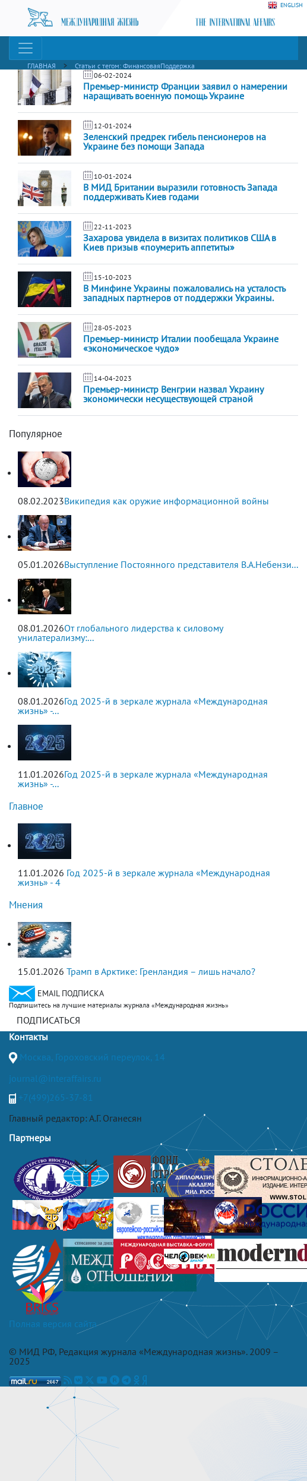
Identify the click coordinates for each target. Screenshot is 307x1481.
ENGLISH (285, 5)
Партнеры (30, 1138)
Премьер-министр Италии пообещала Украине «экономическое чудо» (180, 343)
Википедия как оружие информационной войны (166, 501)
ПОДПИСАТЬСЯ (48, 1020)
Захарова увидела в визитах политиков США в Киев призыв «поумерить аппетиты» (179, 242)
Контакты (28, 1037)
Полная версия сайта (53, 1324)
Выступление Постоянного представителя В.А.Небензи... (181, 564)
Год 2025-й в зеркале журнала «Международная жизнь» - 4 (144, 877)
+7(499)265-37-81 (55, 1097)
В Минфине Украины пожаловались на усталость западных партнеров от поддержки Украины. (184, 293)
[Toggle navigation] (25, 48)
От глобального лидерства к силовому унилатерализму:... (120, 632)
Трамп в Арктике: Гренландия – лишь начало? (161, 971)
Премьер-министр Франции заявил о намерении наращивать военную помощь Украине (185, 91)
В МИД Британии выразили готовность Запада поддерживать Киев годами (180, 192)
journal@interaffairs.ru (55, 1078)
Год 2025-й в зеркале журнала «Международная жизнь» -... (143, 705)
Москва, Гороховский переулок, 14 (92, 1057)
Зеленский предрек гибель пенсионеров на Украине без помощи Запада (174, 141)
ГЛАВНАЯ (41, 65)
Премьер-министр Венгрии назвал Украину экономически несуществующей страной (173, 394)
